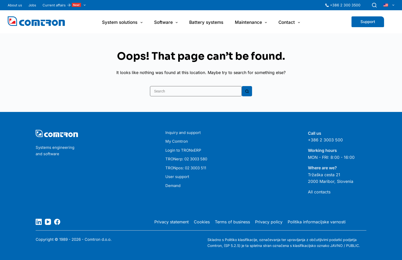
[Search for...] (196, 91)
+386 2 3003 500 (325, 139)
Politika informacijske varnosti (317, 221)
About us (15, 5)
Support (367, 21)
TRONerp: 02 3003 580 (186, 159)
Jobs (32, 5)
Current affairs (65, 5)
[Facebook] (57, 222)
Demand (172, 185)
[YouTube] (48, 222)
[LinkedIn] (39, 222)
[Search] (374, 5)
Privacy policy (269, 221)
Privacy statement (171, 221)
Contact (290, 22)
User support (177, 176)
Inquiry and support (183, 132)
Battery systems (206, 22)
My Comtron (176, 141)
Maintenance (252, 22)
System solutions (123, 22)
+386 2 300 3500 (345, 5)
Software (167, 22)
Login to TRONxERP (183, 150)
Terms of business (232, 221)
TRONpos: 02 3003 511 (185, 167)
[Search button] (247, 91)
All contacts (319, 191)
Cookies (202, 221)
